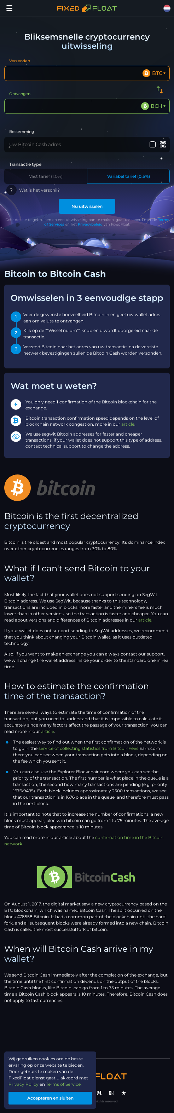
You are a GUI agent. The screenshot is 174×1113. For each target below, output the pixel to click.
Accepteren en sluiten (50, 1098)
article (127, 424)
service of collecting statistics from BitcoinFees (88, 748)
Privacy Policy (23, 1084)
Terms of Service (63, 1084)
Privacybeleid (90, 224)
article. (145, 620)
